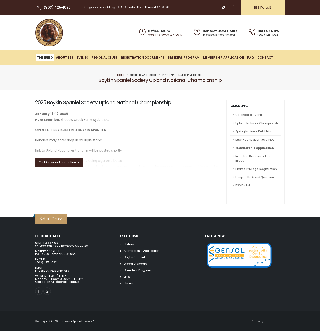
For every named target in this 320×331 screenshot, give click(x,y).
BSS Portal (263, 7)
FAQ (250, 57)
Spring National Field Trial (253, 131)
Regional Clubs (105, 57)
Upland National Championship (258, 123)
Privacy (259, 321)
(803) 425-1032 (57, 7)
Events (82, 57)
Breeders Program (184, 57)
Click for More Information (59, 162)
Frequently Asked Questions (255, 177)
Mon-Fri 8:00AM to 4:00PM (165, 34)
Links (127, 277)
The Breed (45, 57)
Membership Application (223, 57)
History (129, 244)
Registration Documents (143, 57)
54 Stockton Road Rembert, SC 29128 (145, 7)
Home (121, 75)
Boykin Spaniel (134, 257)
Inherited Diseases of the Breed (253, 158)
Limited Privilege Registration (256, 169)
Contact (265, 57)
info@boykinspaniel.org (99, 7)
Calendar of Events (249, 115)
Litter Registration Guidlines (254, 140)
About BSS (64, 57)
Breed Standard (135, 264)
